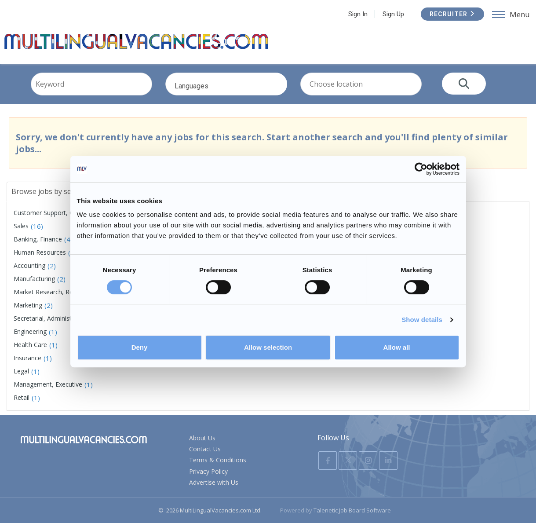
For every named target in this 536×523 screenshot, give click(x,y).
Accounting (29, 265)
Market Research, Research (53, 292)
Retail (21, 397)
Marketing (28, 305)
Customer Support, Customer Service (67, 212)
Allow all (396, 347)
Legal (21, 371)
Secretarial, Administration (51, 318)
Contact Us (205, 449)
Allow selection (268, 347)
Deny (139, 347)
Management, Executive (48, 384)
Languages (238, 91)
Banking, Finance (38, 239)
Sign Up (393, 14)
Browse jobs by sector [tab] (47, 191)
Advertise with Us (213, 482)
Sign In (358, 14)
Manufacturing (34, 278)
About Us (202, 438)
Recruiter (452, 14)
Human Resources (40, 252)
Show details (421, 319)
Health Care (30, 344)
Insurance (27, 358)
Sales (21, 226)
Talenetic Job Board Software (352, 510)
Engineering (30, 331)
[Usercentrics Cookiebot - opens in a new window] (421, 169)
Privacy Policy (208, 471)
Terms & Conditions (217, 460)
